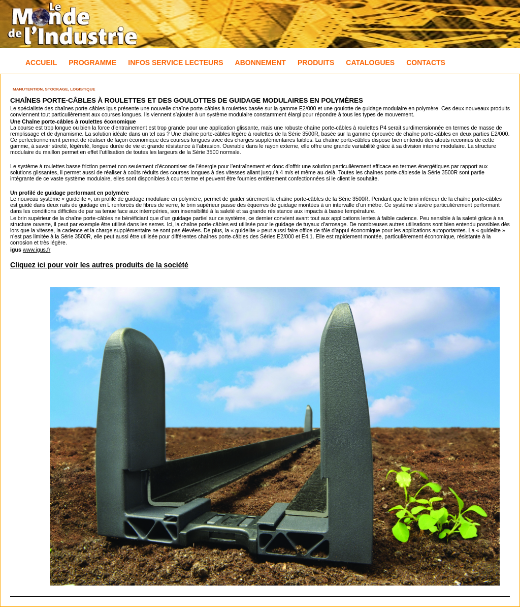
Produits (316, 62)
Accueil (41, 62)
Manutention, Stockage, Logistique (54, 89)
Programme (92, 62)
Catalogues (370, 62)
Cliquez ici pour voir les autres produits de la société (99, 265)
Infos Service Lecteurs (175, 62)
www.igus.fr (36, 250)
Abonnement (260, 62)
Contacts (425, 62)
